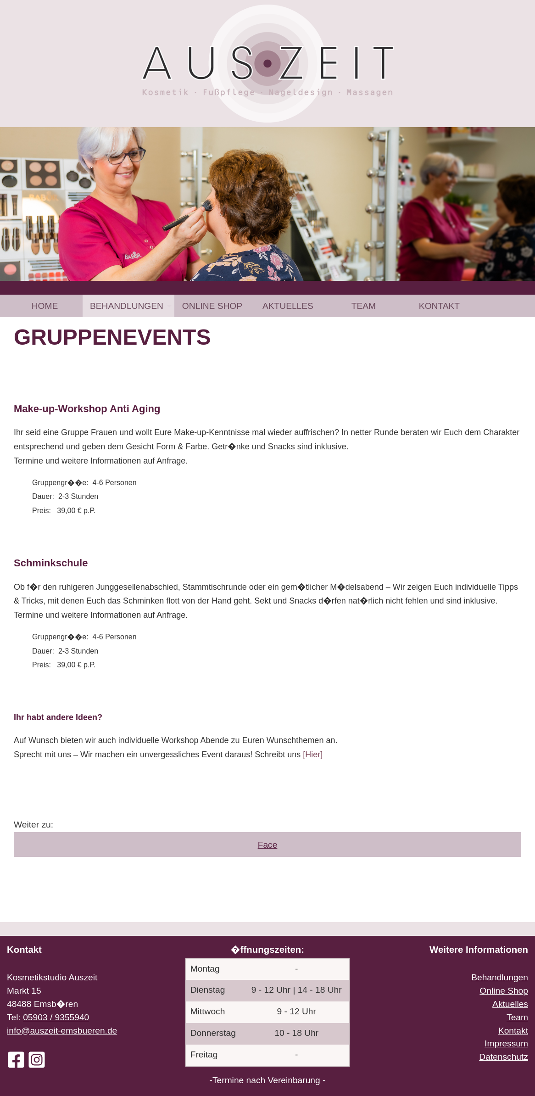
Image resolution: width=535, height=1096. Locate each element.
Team (363, 306)
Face (268, 845)
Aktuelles (287, 306)
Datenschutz (503, 1057)
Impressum (506, 1043)
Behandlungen (126, 306)
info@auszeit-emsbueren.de (62, 1030)
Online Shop (212, 306)
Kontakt (439, 306)
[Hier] (313, 754)
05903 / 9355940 (56, 1017)
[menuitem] (45, 306)
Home (45, 306)
